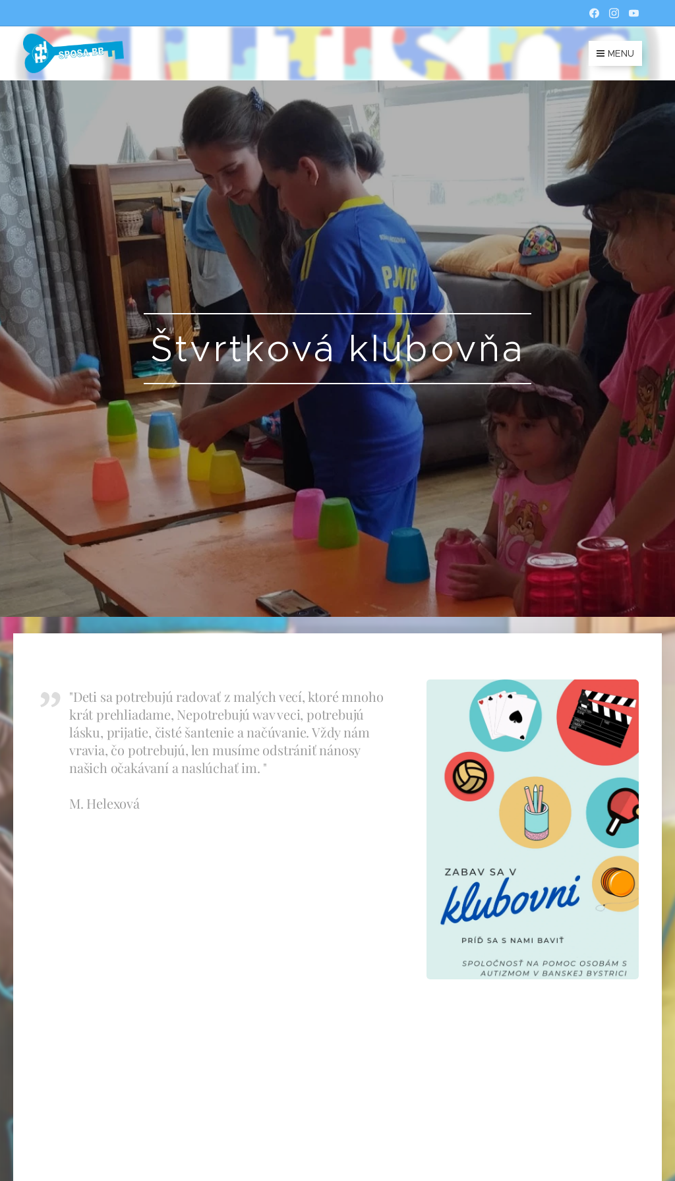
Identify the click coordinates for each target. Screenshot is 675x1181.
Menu (615, 53)
